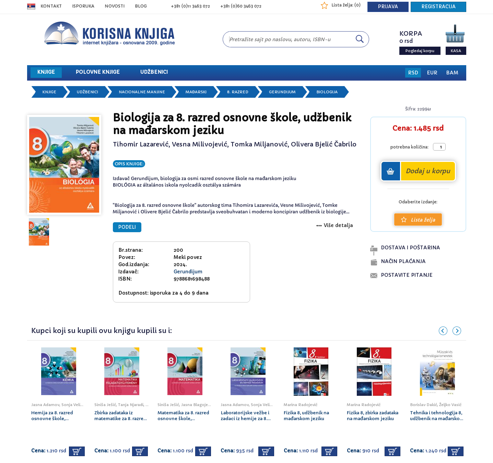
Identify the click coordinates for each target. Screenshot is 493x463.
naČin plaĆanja (403, 261)
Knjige (49, 92)
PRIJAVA (388, 7)
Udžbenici (87, 92)
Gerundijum (282, 92)
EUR (432, 73)
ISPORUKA (83, 6)
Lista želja (418, 220)
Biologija (327, 92)
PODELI (127, 227)
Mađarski (196, 92)
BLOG (141, 6)
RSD (413, 73)
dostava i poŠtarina (410, 248)
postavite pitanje (407, 275)
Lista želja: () (346, 5)
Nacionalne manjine (142, 92)
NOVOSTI (115, 6)
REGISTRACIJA (438, 7)
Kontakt (51, 6)
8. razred (237, 92)
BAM (452, 73)
